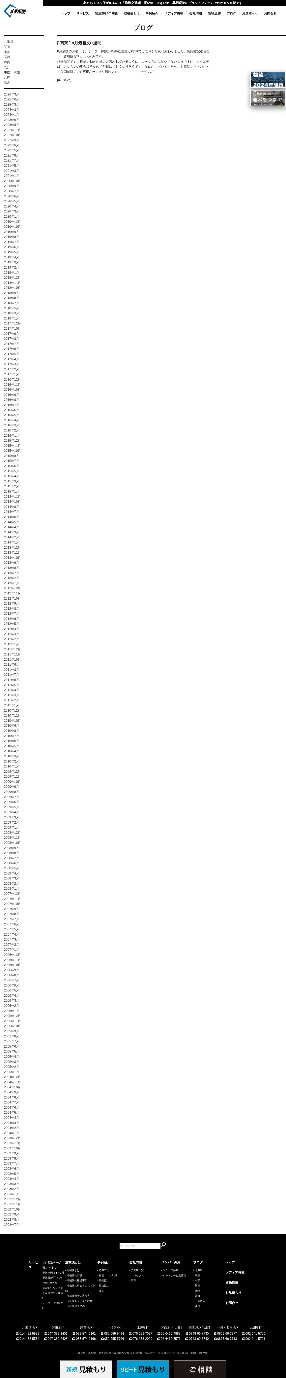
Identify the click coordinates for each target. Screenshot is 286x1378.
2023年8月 (11, 125)
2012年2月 (11, 639)
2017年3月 (11, 364)
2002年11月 (12, 1204)
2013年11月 (12, 552)
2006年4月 (11, 995)
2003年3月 (11, 1184)
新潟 (7, 82)
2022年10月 (12, 135)
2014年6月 (11, 517)
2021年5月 (11, 165)
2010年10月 (12, 720)
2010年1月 (11, 766)
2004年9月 (11, 1092)
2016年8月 (11, 399)
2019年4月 (11, 257)
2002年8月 (11, 1219)
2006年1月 (11, 1011)
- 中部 (196, 1280)
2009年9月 (11, 786)
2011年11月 (12, 654)
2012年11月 (12, 593)
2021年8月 (11, 155)
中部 (7, 52)
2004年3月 (11, 1123)
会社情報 (195, 13)
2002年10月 (12, 1209)
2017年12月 (12, 323)
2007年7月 (11, 919)
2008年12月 (12, 832)
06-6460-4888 (171, 1331)
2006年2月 (11, 1005)
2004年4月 (11, 1117)
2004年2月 (11, 1128)
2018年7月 (11, 303)
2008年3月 (11, 878)
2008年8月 (11, 853)
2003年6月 (11, 1168)
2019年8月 (11, 237)
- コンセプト (136, 1275)
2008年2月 (11, 883)
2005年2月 (11, 1066)
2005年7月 (11, 1041)
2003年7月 (11, 1163)
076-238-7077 (142, 1331)
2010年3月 (11, 756)
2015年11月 (12, 445)
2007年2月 (11, 944)
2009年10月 (12, 781)
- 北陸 (196, 1290)
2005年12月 (12, 1016)
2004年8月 (11, 1097)
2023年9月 (11, 120)
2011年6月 (11, 680)
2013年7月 (11, 573)
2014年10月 (12, 501)
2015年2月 (11, 486)
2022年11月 (12, 130)
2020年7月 (11, 191)
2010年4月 (11, 751)
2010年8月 (11, 730)
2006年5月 (11, 990)
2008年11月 (12, 837)
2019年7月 (11, 242)
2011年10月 (12, 659)
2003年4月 (11, 1178)
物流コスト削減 (108, 1275)
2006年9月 (11, 970)
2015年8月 (11, 456)
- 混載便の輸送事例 (76, 1280)
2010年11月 (12, 715)
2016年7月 (11, 405)
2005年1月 (11, 1072)
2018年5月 (11, 308)
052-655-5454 (114, 1331)
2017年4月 (11, 359)
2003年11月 (12, 1143)
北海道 (9, 41)
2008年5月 (11, 868)
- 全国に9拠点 (36, 1290)
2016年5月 (11, 415)
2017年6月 (11, 349)
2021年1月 (11, 175)
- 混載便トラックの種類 (79, 1300)
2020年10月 (12, 181)
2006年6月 (11, 985)
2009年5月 (11, 807)
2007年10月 (12, 904)
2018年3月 (11, 313)
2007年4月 (11, 934)
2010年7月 (11, 736)
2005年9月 (11, 1031)
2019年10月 (12, 226)
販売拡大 (104, 1280)
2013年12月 (12, 547)
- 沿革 (132, 1280)
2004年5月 (11, 1112)
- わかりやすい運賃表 (41, 1300)
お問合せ (270, 13)
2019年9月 (11, 232)
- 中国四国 (199, 1300)
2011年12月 (12, 649)
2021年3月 (11, 170)
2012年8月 (11, 608)
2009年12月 (12, 771)
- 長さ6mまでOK (38, 1275)
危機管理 (104, 1270)
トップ (65, 13)
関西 (7, 57)
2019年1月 (11, 272)
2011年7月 (11, 674)
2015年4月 (11, 476)
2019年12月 (12, 221)
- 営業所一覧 (136, 1270)
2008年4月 (11, 873)
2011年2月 (11, 700)
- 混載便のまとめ (75, 1305)
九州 (7, 67)
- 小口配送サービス (40, 1270)
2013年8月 (11, 568)
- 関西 (196, 1295)
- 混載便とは (72, 1270)
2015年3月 (11, 481)
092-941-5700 (255, 1331)
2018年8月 (11, 298)
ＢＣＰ (103, 1290)
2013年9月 (11, 562)
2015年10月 (12, 450)
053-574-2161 (86, 1331)
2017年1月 (11, 374)
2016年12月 (12, 379)
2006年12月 (12, 954)
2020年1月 (11, 216)
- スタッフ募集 (169, 1270)
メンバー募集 (170, 1262)
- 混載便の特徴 (73, 1275)
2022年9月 (11, 140)
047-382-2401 (58, 1331)
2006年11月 (12, 960)
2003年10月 (12, 1148)
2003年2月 (11, 1189)
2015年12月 (12, 440)
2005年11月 (12, 1021)
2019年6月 (11, 247)
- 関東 (196, 1275)
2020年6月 (11, 196)
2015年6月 (11, 466)
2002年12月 (12, 1199)
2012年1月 (11, 644)
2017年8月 (11, 338)
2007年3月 (11, 939)
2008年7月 (11, 858)
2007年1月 (11, 949)
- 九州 (196, 1305)
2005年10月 (12, 1026)
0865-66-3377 (227, 1331)
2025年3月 (11, 104)
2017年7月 (11, 344)
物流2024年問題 (106, 13)
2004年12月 (12, 1077)
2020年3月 (11, 211)
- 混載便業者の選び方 (77, 1295)
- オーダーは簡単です (41, 1305)
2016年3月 (11, 425)
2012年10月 (12, 598)
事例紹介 (152, 13)
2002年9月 (11, 1214)
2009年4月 (11, 812)
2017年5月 (11, 354)
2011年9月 (11, 664)
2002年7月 (11, 1224)
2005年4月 (11, 1056)
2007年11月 (12, 899)
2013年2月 (11, 578)
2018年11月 (12, 282)
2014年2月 (11, 537)
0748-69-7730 (199, 1331)
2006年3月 (11, 1000)
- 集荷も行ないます (40, 1295)
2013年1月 (11, 583)
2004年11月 (12, 1082)
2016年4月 (11, 420)
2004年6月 (11, 1107)
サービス (82, 13)
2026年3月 (11, 94)
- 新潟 (196, 1285)
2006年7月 (11, 980)
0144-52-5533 (29, 1331)
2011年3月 (11, 695)
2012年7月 (11, 613)
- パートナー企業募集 (173, 1275)
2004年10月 (12, 1087)
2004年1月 (11, 1133)
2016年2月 (11, 430)
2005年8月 (11, 1036)
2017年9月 (11, 333)
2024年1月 (11, 114)
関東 (7, 47)
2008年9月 (11, 848)
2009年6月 (11, 802)
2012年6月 (11, 618)
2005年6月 (11, 1046)
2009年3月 (11, 817)
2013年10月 (12, 557)
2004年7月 (11, 1102)
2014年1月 (11, 542)
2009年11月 (12, 776)
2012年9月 (11, 603)
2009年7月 (11, 797)
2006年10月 (12, 965)
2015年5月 (11, 471)
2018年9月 (11, 293)
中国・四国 (12, 72)
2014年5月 (11, 522)
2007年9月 (11, 909)
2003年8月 (11, 1158)
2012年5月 (11, 623)
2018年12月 (12, 277)
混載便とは (132, 13)
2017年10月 (12, 328)
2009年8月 (11, 792)
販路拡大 (104, 1285)
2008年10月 (12, 842)
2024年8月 (11, 109)
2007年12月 (12, 893)
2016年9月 (11, 394)
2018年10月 (12, 287)
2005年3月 (11, 1061)
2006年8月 (11, 975)
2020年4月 (11, 206)
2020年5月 (11, 201)
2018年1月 (11, 318)
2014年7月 (11, 511)
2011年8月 (11, 669)
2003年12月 (12, 1138)
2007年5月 (11, 929)
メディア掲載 (173, 13)
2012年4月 (11, 629)
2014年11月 (12, 496)
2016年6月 (11, 410)
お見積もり (250, 13)
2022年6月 (11, 145)
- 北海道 (198, 1270)
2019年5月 (11, 252)
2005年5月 (11, 1051)
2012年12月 (12, 588)
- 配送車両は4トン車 (40, 1280)
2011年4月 (11, 690)
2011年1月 (11, 705)
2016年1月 (11, 435)
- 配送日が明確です (40, 1285)
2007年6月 (11, 924)
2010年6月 (11, 741)
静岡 (7, 62)
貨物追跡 (214, 13)
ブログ (231, 13)
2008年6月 (11, 863)
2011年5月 (11, 685)
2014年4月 (11, 527)
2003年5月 (11, 1173)
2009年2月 (11, 822)
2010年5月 (11, 746)
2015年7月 (11, 461)
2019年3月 (11, 262)
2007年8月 (11, 914)
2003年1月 (11, 1194)
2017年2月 (11, 369)
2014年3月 (11, 532)
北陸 (7, 77)
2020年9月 (11, 186)
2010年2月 (11, 761)
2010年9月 (11, 725)
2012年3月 (11, 634)
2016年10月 (12, 389)
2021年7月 (11, 160)
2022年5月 (11, 150)
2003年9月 (11, 1153)
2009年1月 (11, 827)
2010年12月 (12, 710)
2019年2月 (11, 267)
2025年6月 (11, 99)
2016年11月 (12, 384)
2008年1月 (11, 888)
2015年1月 (11, 491)
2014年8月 (11, 506)
